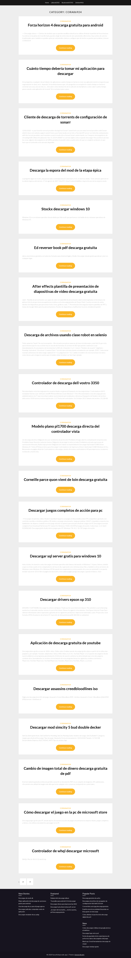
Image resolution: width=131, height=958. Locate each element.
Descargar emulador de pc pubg (29, 914)
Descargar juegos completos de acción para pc (65, 510)
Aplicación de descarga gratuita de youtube (65, 643)
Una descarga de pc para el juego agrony (32, 906)
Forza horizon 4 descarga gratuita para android (65, 25)
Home (47, 2)
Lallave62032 (55, 2)
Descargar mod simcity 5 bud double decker (65, 727)
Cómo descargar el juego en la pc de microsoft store (65, 812)
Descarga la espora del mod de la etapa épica (65, 170)
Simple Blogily (79, 955)
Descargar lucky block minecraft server (63, 907)
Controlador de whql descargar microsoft (65, 851)
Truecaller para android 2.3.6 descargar (63, 901)
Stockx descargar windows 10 (65, 209)
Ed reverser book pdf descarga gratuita (65, 247)
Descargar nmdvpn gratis (90, 947)
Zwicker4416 (79, 2)
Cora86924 (65, 21)
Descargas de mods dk (26, 898)
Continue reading (65, 48)
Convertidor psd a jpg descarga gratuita (95, 906)
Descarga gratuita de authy (91, 898)
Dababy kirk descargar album (59, 898)
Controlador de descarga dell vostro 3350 (65, 383)
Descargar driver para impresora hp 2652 (63, 904)
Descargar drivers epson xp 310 (65, 599)
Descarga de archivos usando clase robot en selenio (65, 335)
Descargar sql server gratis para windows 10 (65, 556)
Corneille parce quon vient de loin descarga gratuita (65, 479)
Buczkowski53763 (67, 2)
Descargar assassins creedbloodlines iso (65, 688)
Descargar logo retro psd (90, 933)
